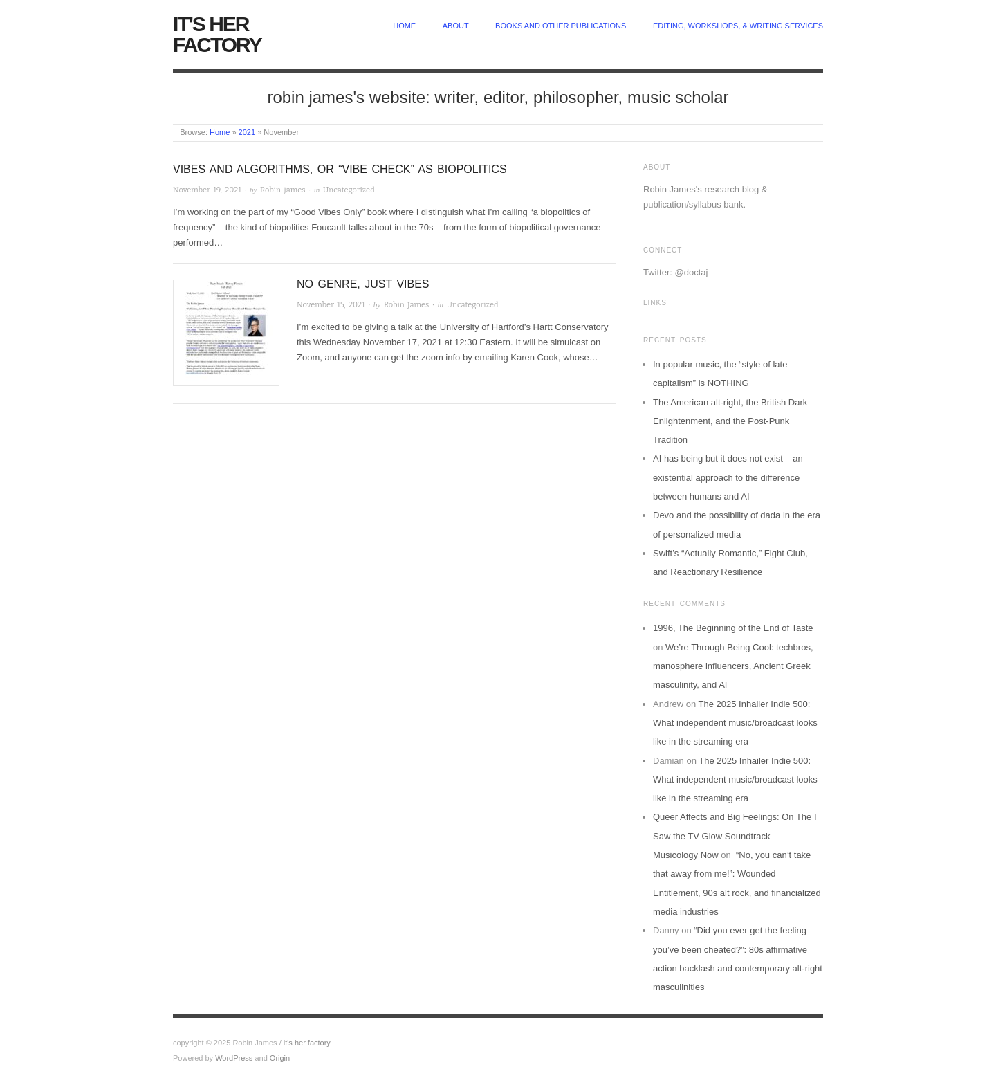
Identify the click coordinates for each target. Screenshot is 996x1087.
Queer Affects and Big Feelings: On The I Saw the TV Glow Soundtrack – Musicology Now (735, 836)
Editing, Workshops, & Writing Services (738, 25)
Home (220, 132)
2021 (247, 132)
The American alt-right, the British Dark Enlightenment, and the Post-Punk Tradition (730, 421)
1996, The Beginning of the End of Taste (733, 628)
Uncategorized (349, 189)
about (456, 25)
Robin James (282, 189)
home (404, 25)
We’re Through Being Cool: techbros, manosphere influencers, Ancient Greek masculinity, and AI (733, 666)
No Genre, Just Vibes (363, 284)
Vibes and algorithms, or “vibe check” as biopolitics (340, 169)
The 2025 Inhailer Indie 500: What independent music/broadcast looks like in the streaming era (735, 723)
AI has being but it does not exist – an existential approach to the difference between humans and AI (728, 477)
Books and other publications (560, 25)
